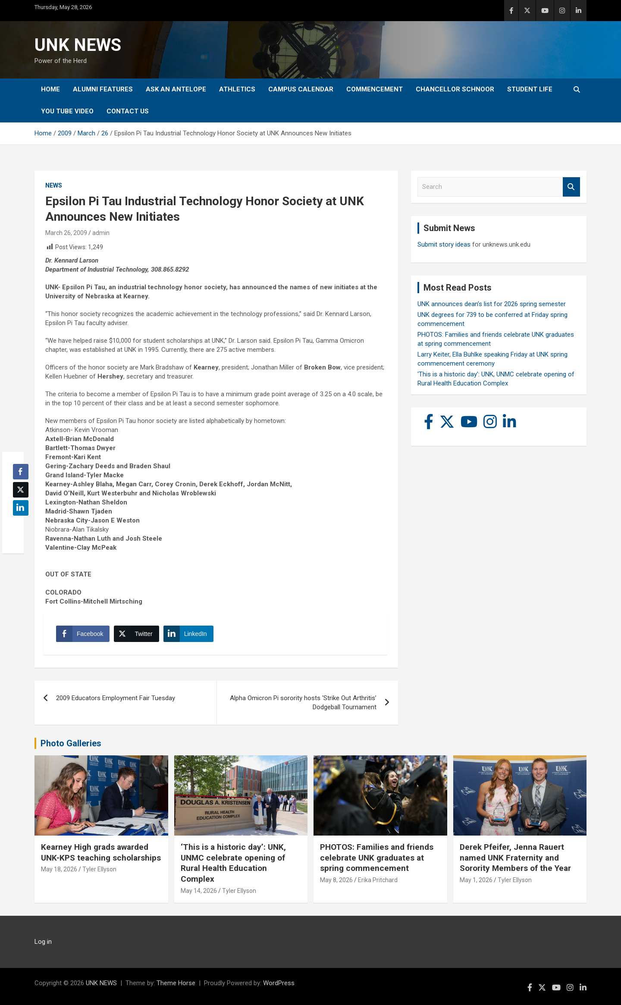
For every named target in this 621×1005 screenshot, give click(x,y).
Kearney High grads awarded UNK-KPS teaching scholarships (101, 852)
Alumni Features (103, 89)
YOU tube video (67, 111)
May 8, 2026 (336, 880)
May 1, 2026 (476, 880)
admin (101, 232)
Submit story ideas (443, 244)
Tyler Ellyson (99, 869)
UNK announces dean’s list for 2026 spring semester (491, 304)
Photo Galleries (71, 743)
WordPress (279, 983)
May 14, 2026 (199, 890)
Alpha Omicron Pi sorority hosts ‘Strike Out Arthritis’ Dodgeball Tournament (303, 702)
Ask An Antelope (176, 89)
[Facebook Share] (83, 634)
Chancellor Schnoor (455, 89)
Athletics (237, 89)
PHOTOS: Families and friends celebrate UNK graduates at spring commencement (376, 857)
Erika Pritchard (378, 880)
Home (50, 89)
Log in (43, 942)
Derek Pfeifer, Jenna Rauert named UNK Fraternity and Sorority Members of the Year (515, 857)
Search (571, 187)
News (53, 185)
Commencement (374, 89)
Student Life (529, 89)
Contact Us (128, 111)
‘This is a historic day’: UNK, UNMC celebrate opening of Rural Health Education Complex (233, 863)
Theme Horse (176, 983)
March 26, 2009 (66, 232)
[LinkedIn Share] (188, 634)
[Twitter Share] (136, 634)
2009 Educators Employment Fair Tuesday (115, 698)
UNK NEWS (77, 45)
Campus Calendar (300, 89)
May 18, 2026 (59, 869)
